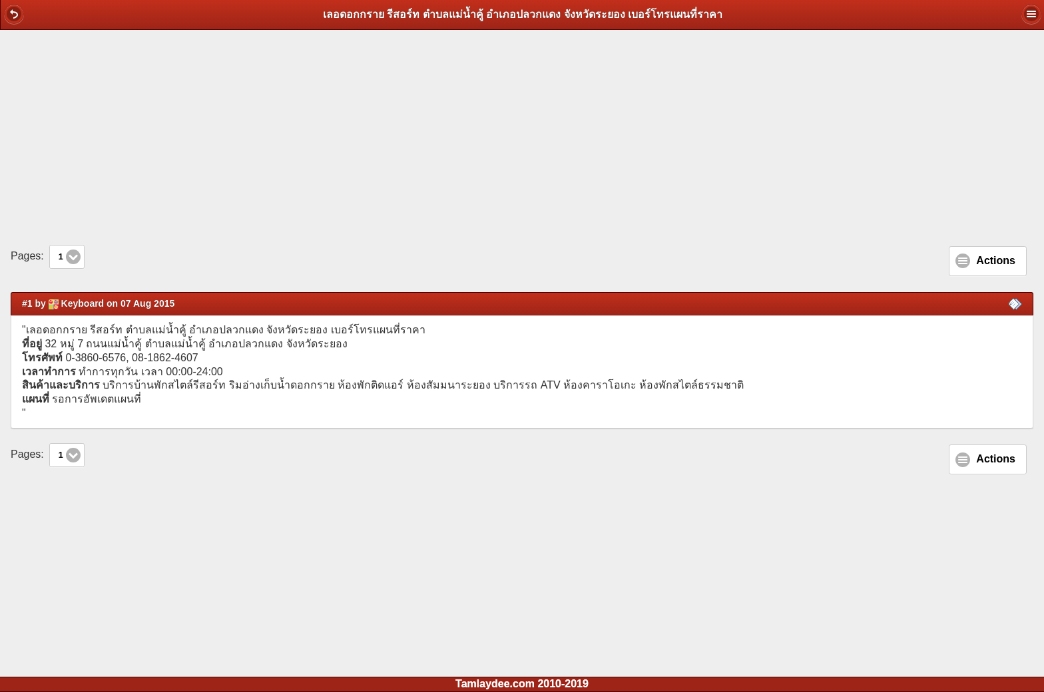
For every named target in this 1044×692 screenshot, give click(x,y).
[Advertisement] (522, 137)
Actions (995, 260)
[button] (14, 14)
